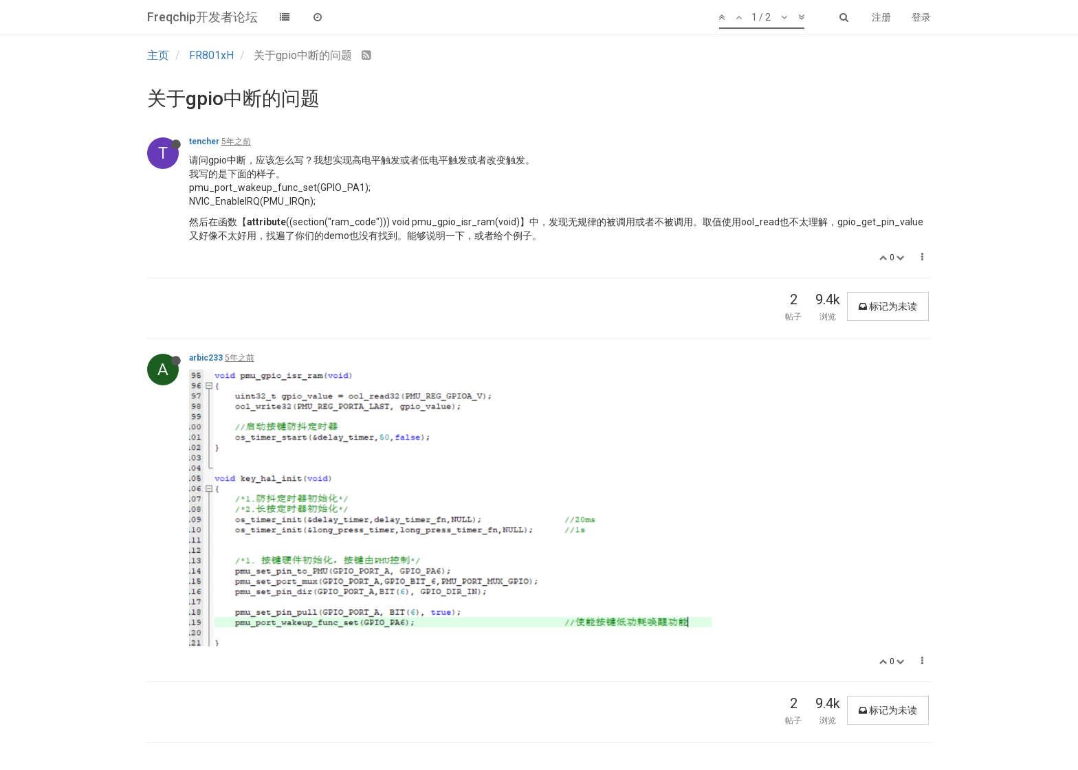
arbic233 (206, 358)
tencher (204, 141)
